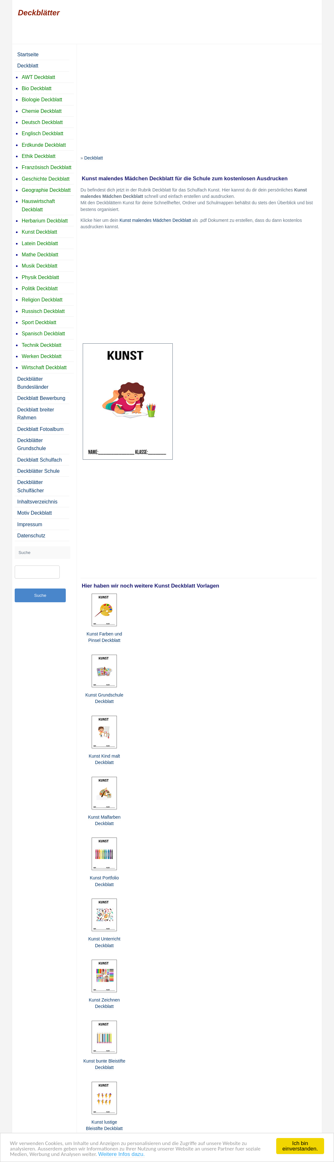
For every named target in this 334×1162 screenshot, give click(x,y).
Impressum (29, 524)
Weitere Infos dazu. (121, 1155)
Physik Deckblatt (40, 277)
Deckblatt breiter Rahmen (35, 413)
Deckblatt (93, 157)
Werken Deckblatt (42, 356)
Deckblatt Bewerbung (41, 398)
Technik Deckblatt (41, 345)
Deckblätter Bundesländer (33, 383)
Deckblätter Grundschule (31, 444)
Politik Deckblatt (40, 288)
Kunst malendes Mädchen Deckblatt (155, 220)
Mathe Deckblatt (40, 254)
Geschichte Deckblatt (46, 179)
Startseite (28, 54)
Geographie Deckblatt (46, 190)
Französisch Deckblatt (47, 167)
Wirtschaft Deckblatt (44, 367)
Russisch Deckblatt (43, 311)
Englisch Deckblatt (42, 133)
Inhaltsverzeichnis (37, 501)
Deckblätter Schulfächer (30, 486)
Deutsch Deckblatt (42, 122)
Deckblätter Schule (38, 471)
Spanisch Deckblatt (43, 333)
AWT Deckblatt (38, 77)
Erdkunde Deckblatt (44, 145)
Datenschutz (31, 535)
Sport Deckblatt (39, 322)
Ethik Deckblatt (39, 156)
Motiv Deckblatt (34, 513)
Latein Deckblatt (40, 243)
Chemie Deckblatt (42, 111)
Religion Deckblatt (42, 299)
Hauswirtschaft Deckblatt (38, 205)
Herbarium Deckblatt (45, 220)
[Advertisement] (198, 92)
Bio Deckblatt (36, 88)
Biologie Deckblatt (42, 99)
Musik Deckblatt (39, 266)
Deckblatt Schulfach (39, 460)
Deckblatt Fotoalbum (40, 429)
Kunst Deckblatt (39, 232)
